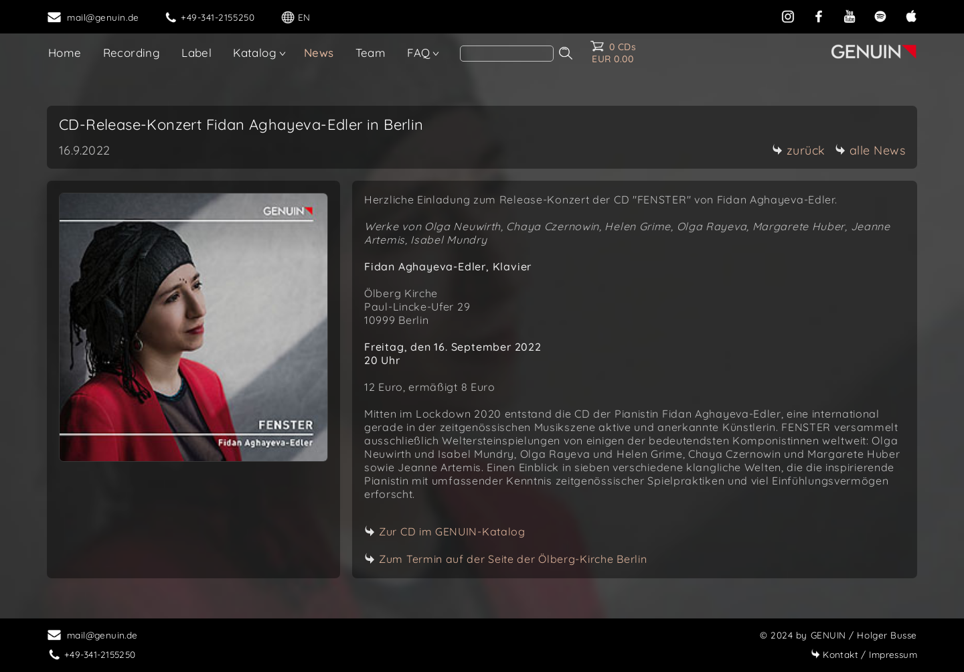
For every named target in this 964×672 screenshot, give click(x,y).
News (319, 53)
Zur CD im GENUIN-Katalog (452, 531)
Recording (132, 53)
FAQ (418, 53)
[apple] (911, 15)
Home (65, 53)
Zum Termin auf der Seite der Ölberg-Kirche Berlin (513, 559)
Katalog (254, 53)
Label (196, 53)
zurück (798, 150)
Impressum (864, 654)
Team (370, 53)
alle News (870, 150)
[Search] (507, 54)
